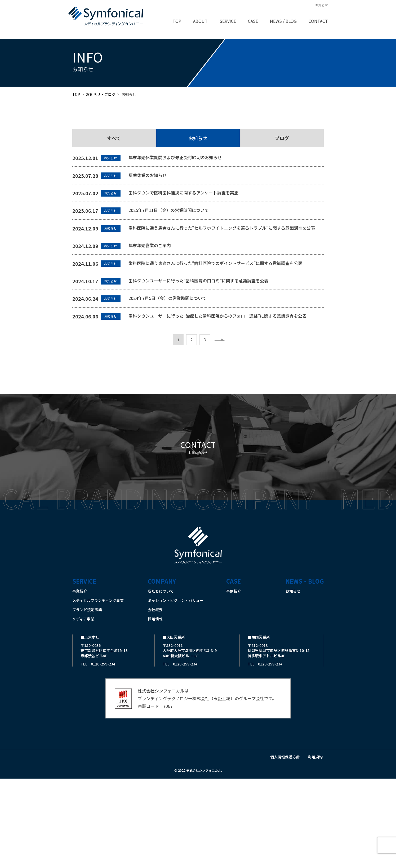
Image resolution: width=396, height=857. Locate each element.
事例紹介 (233, 669)
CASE (253, 21)
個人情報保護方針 (285, 835)
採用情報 (155, 697)
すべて (114, 138)
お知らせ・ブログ (100, 94)
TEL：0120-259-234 (98, 742)
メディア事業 (83, 697)
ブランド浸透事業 (87, 688)
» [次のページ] (220, 418)
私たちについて (161, 669)
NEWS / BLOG (283, 21)
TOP (176, 21)
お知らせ (197, 138)
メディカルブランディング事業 (98, 678)
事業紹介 (79, 669)
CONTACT (318, 21)
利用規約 (315, 835)
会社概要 (155, 688)
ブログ (282, 138)
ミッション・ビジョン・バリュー (175, 678)
